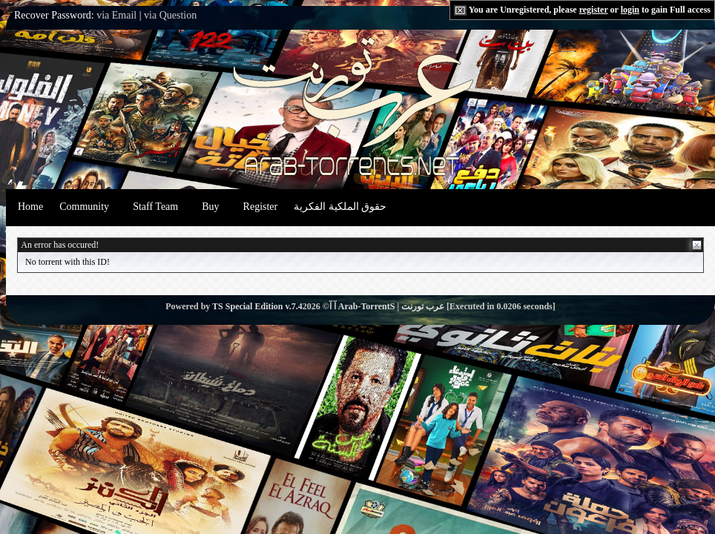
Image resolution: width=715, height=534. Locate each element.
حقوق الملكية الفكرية (340, 206)
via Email (116, 15)
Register (260, 206)
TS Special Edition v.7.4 (257, 306)
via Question (170, 15)
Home (30, 206)
